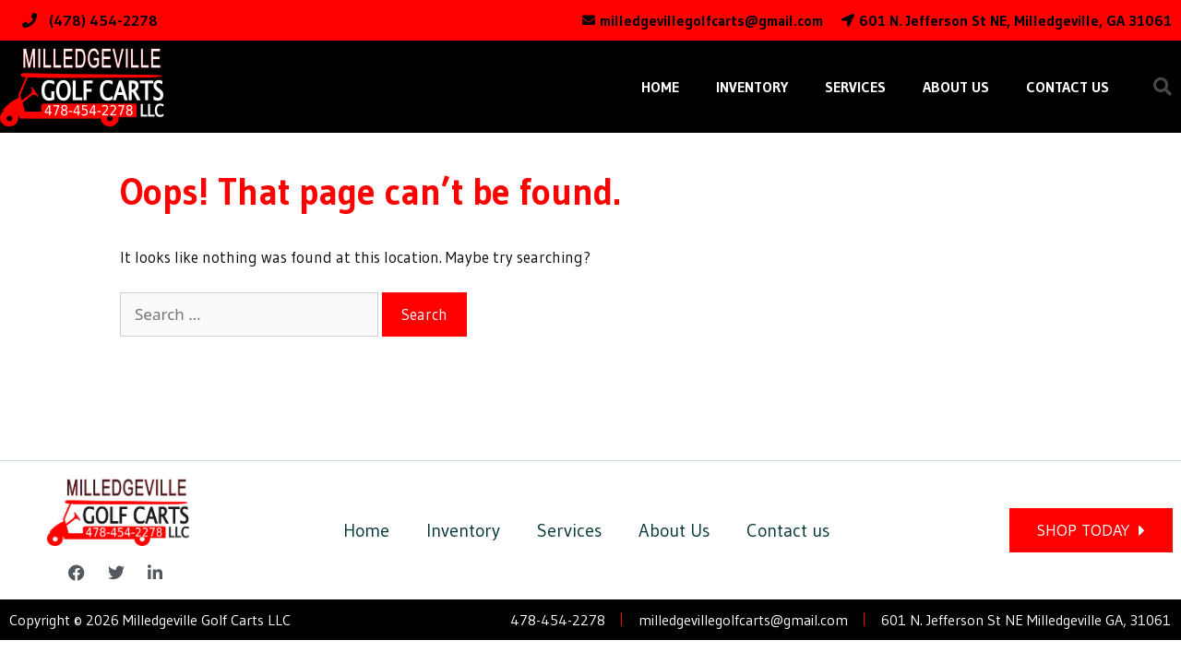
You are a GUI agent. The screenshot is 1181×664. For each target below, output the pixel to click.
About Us (956, 86)
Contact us (1067, 86)
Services (855, 86)
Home (660, 86)
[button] (1162, 86)
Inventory (752, 86)
